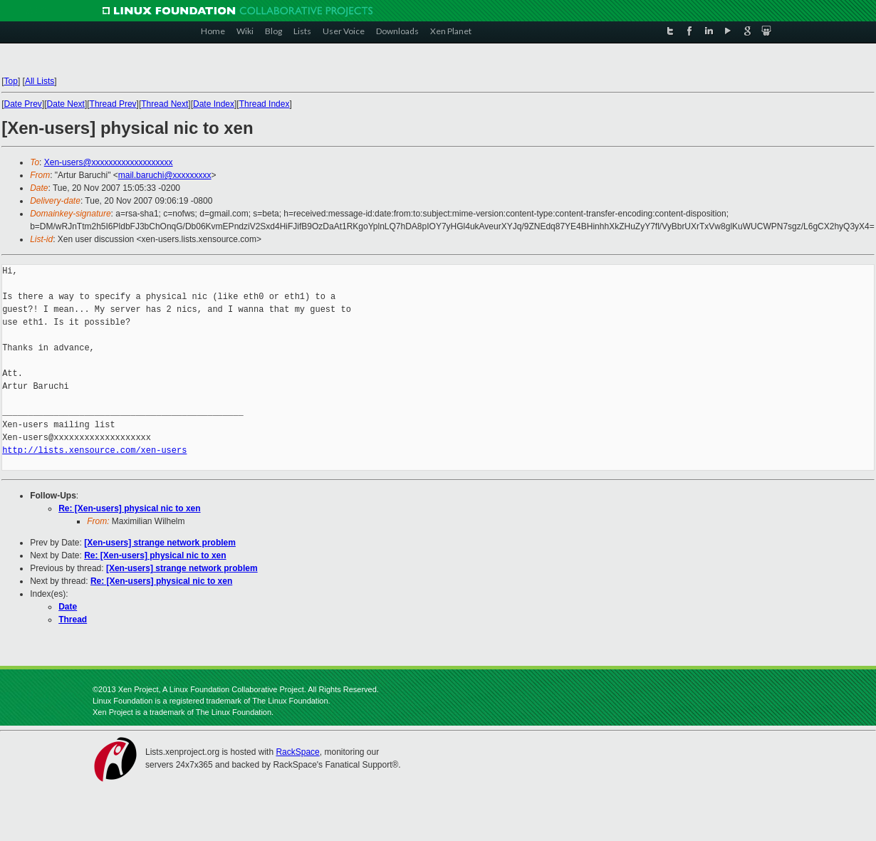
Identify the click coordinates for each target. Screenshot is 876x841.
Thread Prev (113, 104)
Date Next (66, 104)
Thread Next (164, 104)
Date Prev (23, 104)
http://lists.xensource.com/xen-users (94, 450)
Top (11, 81)
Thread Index (264, 104)
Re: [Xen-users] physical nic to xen (129, 508)
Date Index (213, 104)
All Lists (39, 81)
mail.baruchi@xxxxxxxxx (165, 175)
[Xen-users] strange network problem (160, 543)
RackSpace (297, 752)
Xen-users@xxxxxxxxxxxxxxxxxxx (108, 162)
